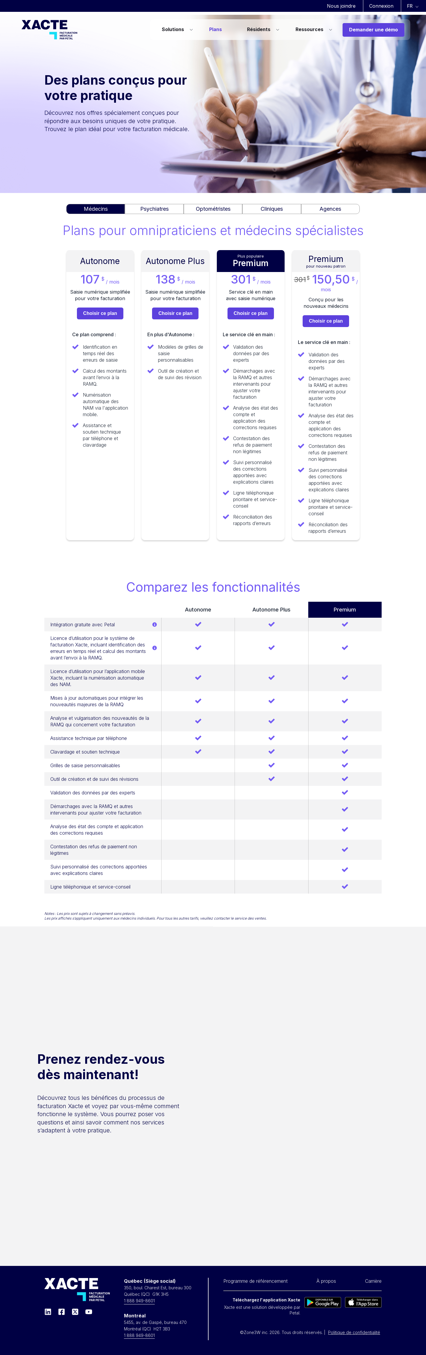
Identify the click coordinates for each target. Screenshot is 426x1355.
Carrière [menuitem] (373, 1281)
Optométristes (213, 209)
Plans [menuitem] (215, 29)
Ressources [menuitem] (309, 29)
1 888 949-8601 (139, 1300)
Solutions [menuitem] (173, 29)
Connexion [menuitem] (381, 6)
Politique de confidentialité (354, 1332)
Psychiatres (154, 209)
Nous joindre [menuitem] (341, 6)
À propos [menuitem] (326, 1281)
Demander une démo (373, 30)
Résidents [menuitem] (258, 29)
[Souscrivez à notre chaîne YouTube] (89, 1312)
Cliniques (272, 209)
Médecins (96, 209)
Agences (330, 209)
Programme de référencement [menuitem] (255, 1281)
